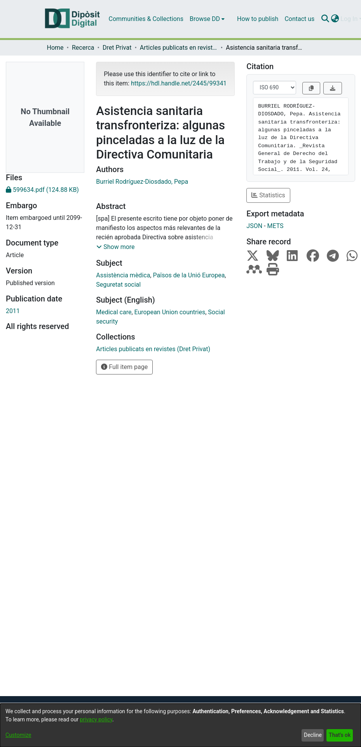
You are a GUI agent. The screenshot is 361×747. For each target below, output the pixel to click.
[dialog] (180, 725)
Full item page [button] (124, 367)
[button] (115, 247)
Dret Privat (117, 47)
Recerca (83, 47)
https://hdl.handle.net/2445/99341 (179, 83)
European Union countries (170, 312)
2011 (13, 311)
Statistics (268, 195)
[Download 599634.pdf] (45, 190)
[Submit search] (325, 19)
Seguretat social (118, 284)
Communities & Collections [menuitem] (146, 19)
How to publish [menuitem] (257, 19)
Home (55, 47)
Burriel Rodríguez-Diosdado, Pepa (142, 181)
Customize (18, 735)
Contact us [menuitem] (299, 19)
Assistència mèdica (123, 275)
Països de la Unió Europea (189, 275)
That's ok (340, 735)
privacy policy (96, 719)
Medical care (113, 312)
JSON (254, 226)
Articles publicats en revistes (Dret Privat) (179, 47)
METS (275, 226)
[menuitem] (207, 19)
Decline (313, 735)
